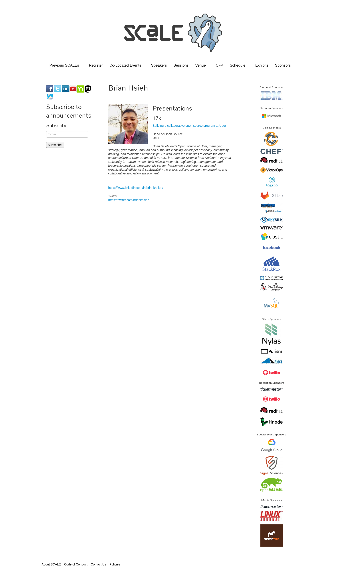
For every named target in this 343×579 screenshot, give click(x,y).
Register (96, 65)
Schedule (239, 65)
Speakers (159, 65)
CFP (219, 65)
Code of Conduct (75, 564)
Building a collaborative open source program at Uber (189, 125)
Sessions (180, 65)
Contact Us (98, 564)
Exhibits (261, 65)
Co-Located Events (126, 65)
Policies (114, 564)
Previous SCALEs (66, 65)
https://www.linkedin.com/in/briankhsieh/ (135, 188)
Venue (202, 65)
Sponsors (283, 65)
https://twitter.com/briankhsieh (128, 200)
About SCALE (51, 564)
